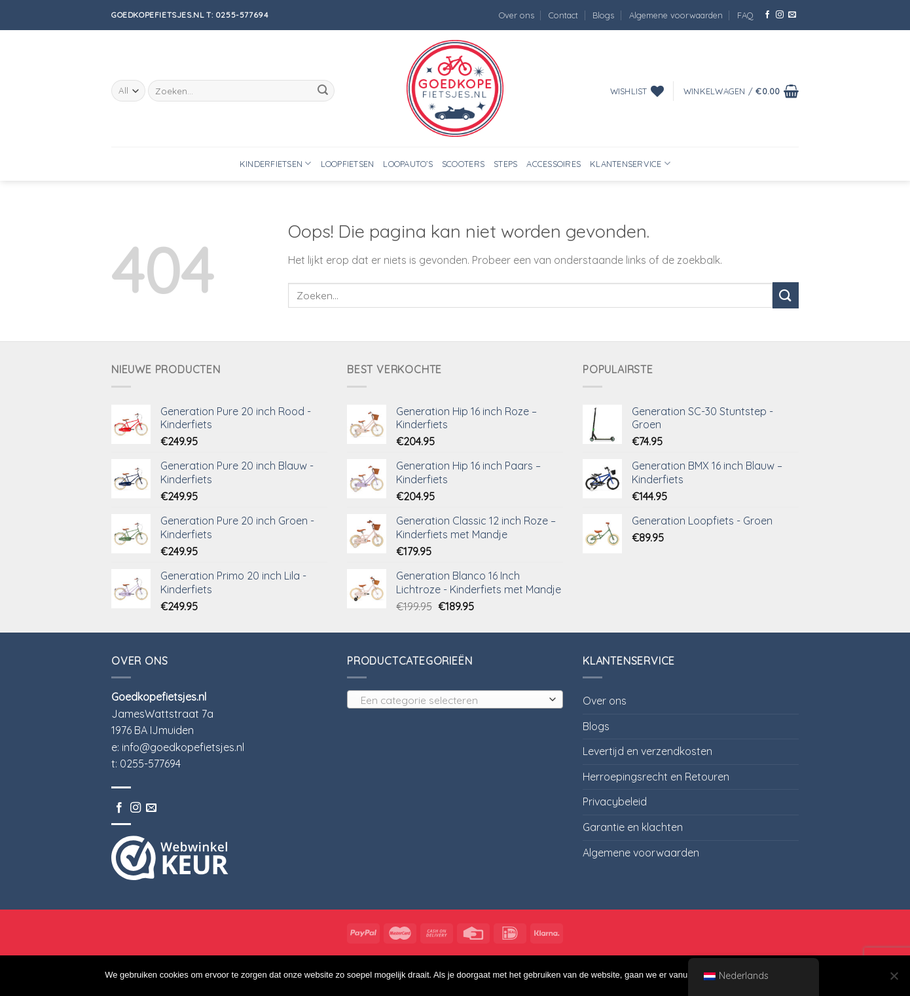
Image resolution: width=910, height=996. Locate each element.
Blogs (603, 15)
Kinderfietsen (276, 163)
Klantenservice (630, 163)
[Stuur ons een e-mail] (792, 15)
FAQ (745, 15)
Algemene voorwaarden (676, 15)
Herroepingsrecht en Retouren (656, 776)
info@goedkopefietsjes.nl (183, 747)
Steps (505, 163)
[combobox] (455, 699)
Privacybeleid (615, 801)
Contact (563, 15)
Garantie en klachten (633, 827)
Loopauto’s (408, 163)
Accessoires (553, 163)
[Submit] (323, 91)
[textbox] (452, 700)
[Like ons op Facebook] (767, 15)
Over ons (516, 15)
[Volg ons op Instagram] (780, 15)
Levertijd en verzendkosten (647, 751)
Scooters (463, 163)
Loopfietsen (347, 163)
